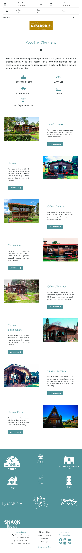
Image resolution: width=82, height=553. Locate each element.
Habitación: (7, 17)
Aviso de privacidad (44, 535)
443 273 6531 (24, 537)
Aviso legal (44, 542)
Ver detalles (55, 144)
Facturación (44, 538)
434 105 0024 (19, 535)
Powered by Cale (44, 547)
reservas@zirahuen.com (22, 543)
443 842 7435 (22, 540)
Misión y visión (44, 532)
